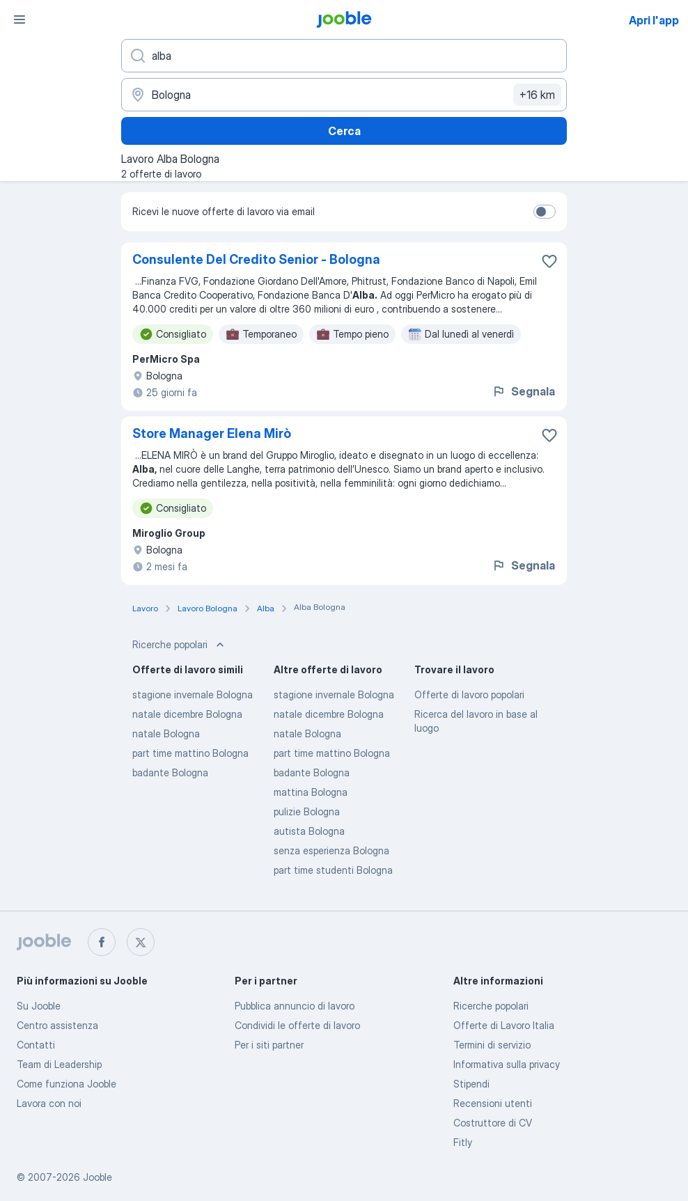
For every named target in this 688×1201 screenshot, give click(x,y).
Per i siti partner (269, 1045)
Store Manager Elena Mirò (211, 433)
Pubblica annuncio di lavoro (294, 1006)
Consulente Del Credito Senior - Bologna (256, 259)
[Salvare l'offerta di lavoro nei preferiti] (549, 261)
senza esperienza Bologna (331, 850)
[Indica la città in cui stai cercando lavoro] (344, 94)
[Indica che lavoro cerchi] (344, 55)
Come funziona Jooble (66, 1084)
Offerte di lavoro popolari (469, 694)
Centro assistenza (57, 1025)
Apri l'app (654, 20)
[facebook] (102, 942)
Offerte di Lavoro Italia (503, 1025)
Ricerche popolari (491, 1006)
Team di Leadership (59, 1064)
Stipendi (471, 1084)
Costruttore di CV (492, 1123)
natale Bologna (166, 733)
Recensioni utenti (492, 1103)
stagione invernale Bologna (192, 694)
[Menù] (19, 19)
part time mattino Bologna (190, 753)
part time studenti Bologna (333, 870)
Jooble (97, 1177)
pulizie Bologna (307, 811)
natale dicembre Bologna (187, 714)
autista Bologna (309, 831)
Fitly (462, 1142)
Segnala (523, 391)
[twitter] (141, 942)
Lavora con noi (49, 1103)
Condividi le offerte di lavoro (297, 1025)
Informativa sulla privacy (506, 1064)
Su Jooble (39, 1006)
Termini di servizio (492, 1045)
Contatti (36, 1045)
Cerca (344, 131)
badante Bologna (170, 772)
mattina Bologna (310, 792)
